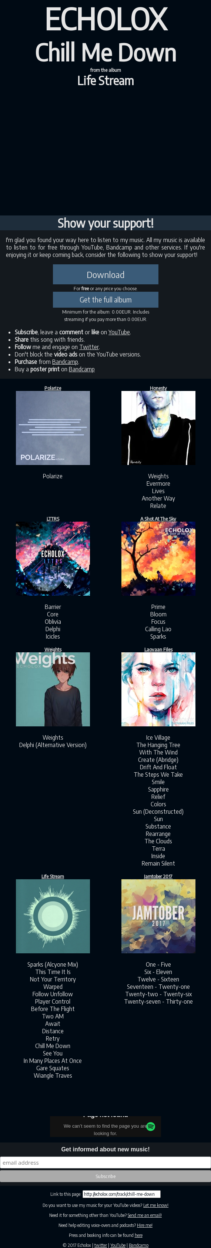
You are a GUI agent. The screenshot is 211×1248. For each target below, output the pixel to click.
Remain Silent (158, 863)
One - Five (158, 964)
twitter (100, 1245)
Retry (53, 1038)
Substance (158, 826)
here (139, 1235)
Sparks (158, 636)
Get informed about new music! (105, 1149)
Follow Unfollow (53, 994)
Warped (53, 986)
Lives (158, 491)
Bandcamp (65, 361)
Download (106, 274)
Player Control (52, 1001)
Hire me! (145, 1225)
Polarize (53, 476)
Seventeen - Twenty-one (158, 986)
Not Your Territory (53, 979)
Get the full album (106, 299)
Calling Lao (158, 629)
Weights (158, 476)
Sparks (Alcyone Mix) (52, 964)
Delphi (53, 629)
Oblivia (53, 621)
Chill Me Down (52, 1046)
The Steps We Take (158, 774)
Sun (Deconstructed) (158, 811)
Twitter (89, 347)
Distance (53, 1031)
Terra (158, 848)
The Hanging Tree (158, 745)
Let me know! (155, 1205)
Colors (158, 804)
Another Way (158, 498)
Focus (158, 621)
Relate (158, 505)
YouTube (119, 332)
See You (53, 1053)
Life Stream (105, 80)
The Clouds (158, 841)
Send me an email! (145, 1215)
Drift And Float (158, 767)
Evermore (158, 483)
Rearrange (158, 833)
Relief (158, 796)
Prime (158, 606)
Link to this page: (66, 1194)
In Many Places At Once (53, 1060)
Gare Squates (52, 1068)
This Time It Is (53, 972)
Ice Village (158, 737)
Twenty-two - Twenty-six (158, 994)
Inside (158, 856)
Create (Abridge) (158, 759)
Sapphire (158, 789)
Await (52, 1023)
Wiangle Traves (53, 1075)
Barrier (53, 606)
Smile (158, 782)
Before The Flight (53, 1009)
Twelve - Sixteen (158, 979)
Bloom (158, 614)
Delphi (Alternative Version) (53, 745)
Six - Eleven (158, 972)
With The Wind (158, 752)
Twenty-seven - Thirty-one (158, 1001)
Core (52, 614)
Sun (158, 819)
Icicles (53, 636)
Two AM (53, 1016)
